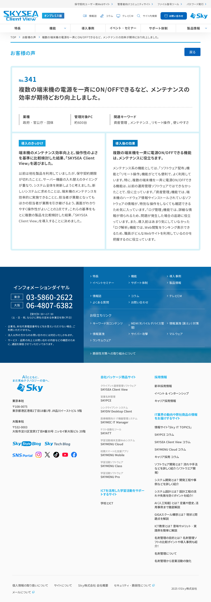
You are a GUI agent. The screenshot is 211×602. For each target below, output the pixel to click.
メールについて (23, 592)
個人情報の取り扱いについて (30, 585)
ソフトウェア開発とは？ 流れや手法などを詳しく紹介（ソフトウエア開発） (176, 468)
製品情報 (175, 283)
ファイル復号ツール (168, 4)
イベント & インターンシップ (172, 393)
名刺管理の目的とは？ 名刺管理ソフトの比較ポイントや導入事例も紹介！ (176, 542)
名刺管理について (166, 553)
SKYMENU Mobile (123, 453)
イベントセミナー (103, 283)
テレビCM (127, 16)
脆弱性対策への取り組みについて (114, 353)
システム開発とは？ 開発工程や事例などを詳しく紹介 (175, 482)
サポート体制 (158, 28)
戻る (192, 51)
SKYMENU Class (123, 464)
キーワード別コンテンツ (108, 323)
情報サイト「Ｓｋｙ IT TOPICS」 (173, 427)
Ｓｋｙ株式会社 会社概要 (93, 585)
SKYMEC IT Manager (123, 420)
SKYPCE (123, 398)
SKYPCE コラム (164, 434)
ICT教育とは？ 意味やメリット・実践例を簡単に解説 (176, 528)
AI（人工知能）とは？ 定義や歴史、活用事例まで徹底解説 (176, 505)
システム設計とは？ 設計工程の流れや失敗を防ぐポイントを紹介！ (175, 493)
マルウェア (176, 334)
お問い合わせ (176, 16)
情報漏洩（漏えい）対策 (184, 323)
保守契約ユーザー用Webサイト (92, 4)
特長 (17, 28)
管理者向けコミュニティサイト (133, 4)
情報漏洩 (99, 334)
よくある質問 (101, 302)
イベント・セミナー (123, 28)
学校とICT (107, 503)
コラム (109, 16)
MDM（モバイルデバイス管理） (147, 325)
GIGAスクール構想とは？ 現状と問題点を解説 (176, 516)
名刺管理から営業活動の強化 (173, 561)
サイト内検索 (150, 16)
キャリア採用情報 (165, 401)
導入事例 (88, 28)
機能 (52, 28)
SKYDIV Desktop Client (123, 409)
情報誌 (93, 16)
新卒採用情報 (163, 386)
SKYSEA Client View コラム (172, 442)
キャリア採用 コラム (167, 457)
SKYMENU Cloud (123, 442)
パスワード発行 (195, 4)
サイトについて (63, 585)
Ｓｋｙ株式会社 (188, 588)
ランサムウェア (102, 340)
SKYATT (123, 431)
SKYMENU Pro (123, 475)
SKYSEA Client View (123, 387)
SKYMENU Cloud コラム (170, 449)
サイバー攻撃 (139, 334)
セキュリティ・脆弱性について (134, 585)
